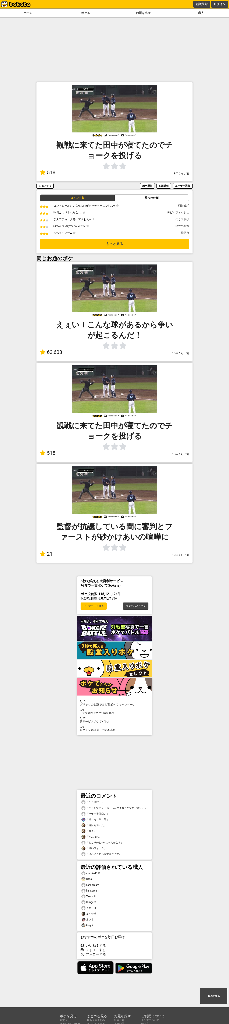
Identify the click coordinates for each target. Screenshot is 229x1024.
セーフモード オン (93, 606)
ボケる (85, 13)
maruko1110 (91, 873)
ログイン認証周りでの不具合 (114, 728)
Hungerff (88, 902)
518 (47, 172)
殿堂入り (65, 1020)
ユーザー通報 (182, 185)
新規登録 (202, 4)
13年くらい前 (180, 173)
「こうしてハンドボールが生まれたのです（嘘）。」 (114, 808)
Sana (86, 879)
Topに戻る (214, 996)
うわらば (88, 908)
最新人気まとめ (96, 1020)
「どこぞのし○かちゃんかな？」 (102, 843)
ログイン (220, 4)
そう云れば (182, 219)
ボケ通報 (147, 185)
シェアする (45, 185)
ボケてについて (150, 1020)
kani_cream (90, 885)
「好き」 (88, 831)
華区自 (185, 232)
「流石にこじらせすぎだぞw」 (101, 854)
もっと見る (114, 244)
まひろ (87, 920)
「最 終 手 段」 (95, 820)
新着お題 (119, 1020)
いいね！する (93, 945)
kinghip (87, 925)
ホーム (28, 13)
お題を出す (143, 13)
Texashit (88, 897)
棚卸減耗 (183, 205)
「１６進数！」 (92, 802)
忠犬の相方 (182, 226)
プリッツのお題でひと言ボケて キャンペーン (114, 703)
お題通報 (164, 185)
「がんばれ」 (91, 837)
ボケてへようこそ (136, 606)
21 (46, 554)
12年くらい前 (180, 555)
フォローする (93, 950)
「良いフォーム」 (93, 848)
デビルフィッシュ (178, 212)
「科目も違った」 (93, 825)
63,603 (51, 352)
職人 (201, 13)
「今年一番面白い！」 (96, 814)
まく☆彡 (88, 914)
